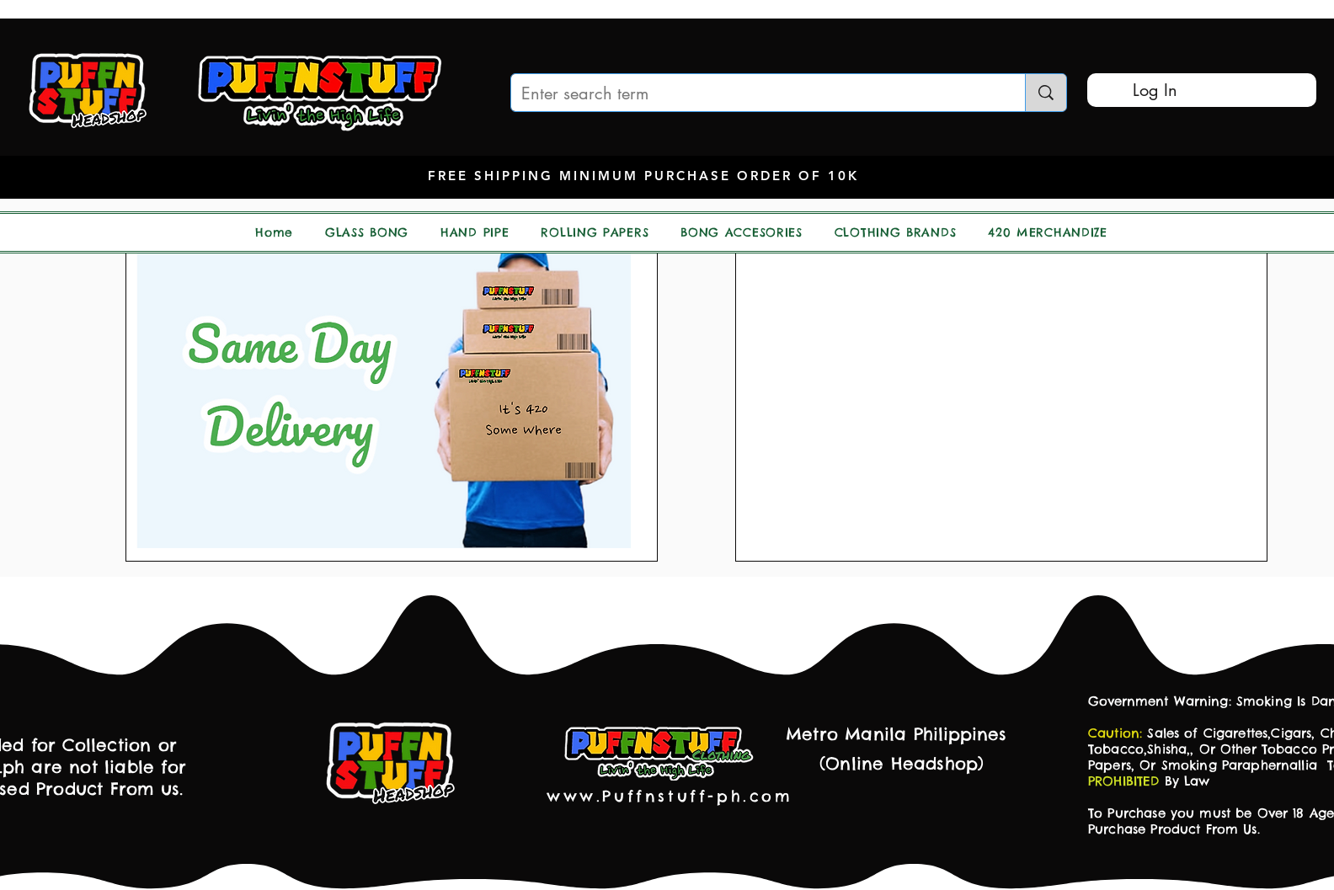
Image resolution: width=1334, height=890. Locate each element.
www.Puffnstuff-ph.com (670, 796)
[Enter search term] (755, 93)
